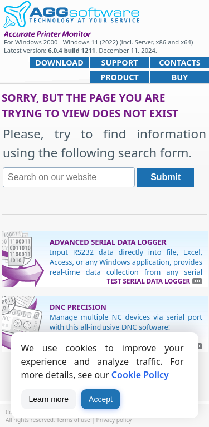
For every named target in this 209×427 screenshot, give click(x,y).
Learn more (49, 399)
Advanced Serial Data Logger (108, 242)
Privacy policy (114, 420)
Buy (180, 77)
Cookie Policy (140, 375)
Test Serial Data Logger (148, 281)
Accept (101, 399)
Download (59, 62)
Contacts (179, 62)
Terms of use (73, 420)
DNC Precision (78, 307)
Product (119, 77)
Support (119, 62)
